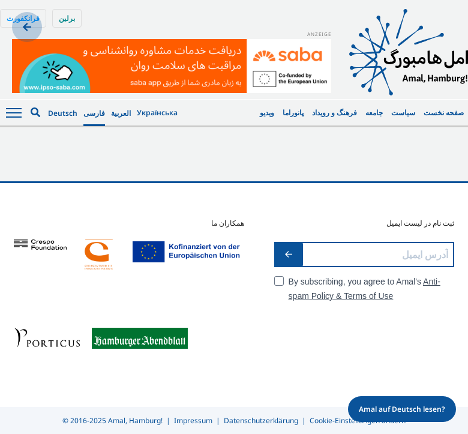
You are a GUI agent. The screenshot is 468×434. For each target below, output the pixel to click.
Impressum (193, 420)
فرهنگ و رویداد (334, 112)
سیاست (403, 112)
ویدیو (267, 112)
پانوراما (293, 112)
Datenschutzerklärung (261, 420)
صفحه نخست (444, 112)
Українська (157, 112)
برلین (67, 18)
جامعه (374, 112)
